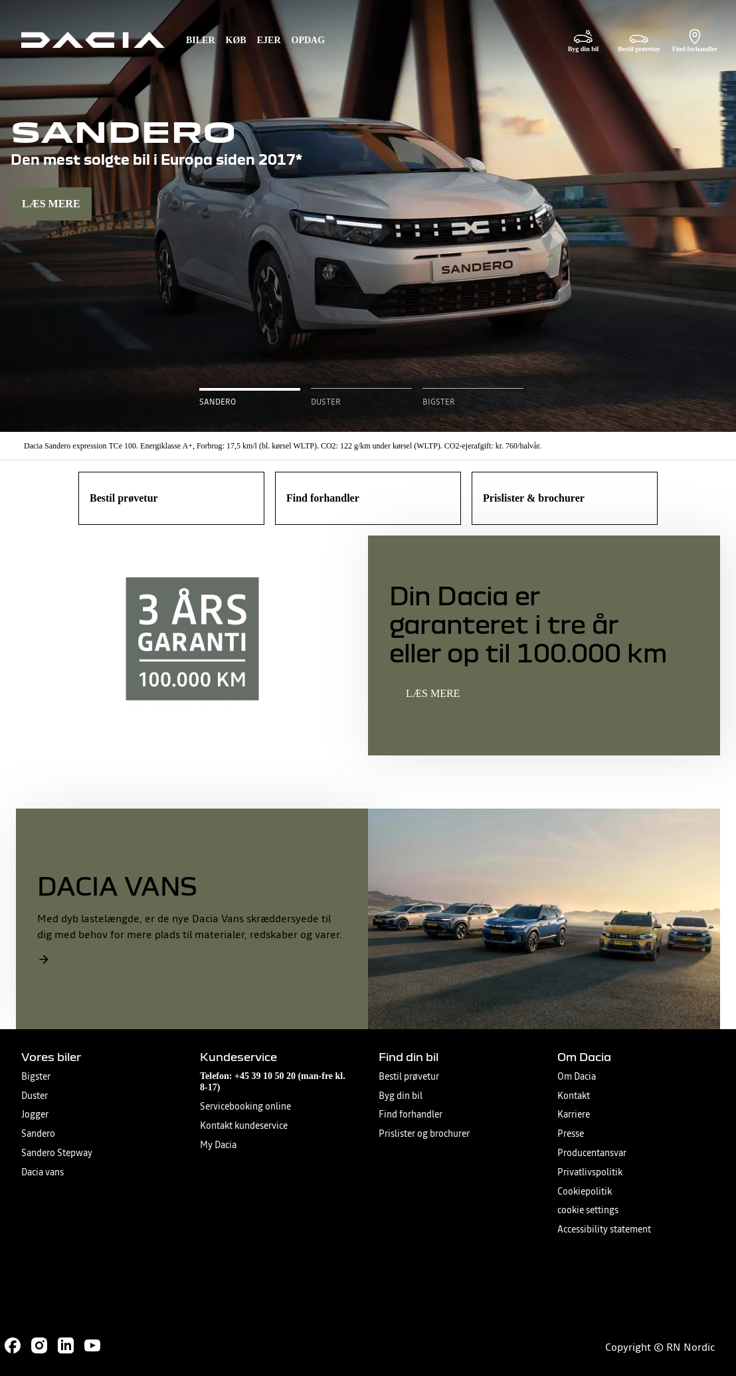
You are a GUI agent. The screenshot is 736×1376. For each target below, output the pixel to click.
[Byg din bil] (583, 40)
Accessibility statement (604, 1229)
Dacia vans (42, 1172)
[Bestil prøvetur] (639, 40)
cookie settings (587, 1210)
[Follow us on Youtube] (92, 1345)
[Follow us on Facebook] (13, 1345)
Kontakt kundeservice (244, 1125)
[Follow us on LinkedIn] (66, 1345)
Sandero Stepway (56, 1153)
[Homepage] (93, 40)
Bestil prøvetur (409, 1076)
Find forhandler (410, 1114)
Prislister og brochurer (424, 1133)
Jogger (34, 1114)
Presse (570, 1133)
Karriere (573, 1114)
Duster (34, 1096)
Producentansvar (591, 1153)
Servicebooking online (245, 1106)
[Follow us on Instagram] (39, 1345)
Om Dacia (576, 1076)
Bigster (35, 1076)
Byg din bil (400, 1096)
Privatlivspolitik (589, 1172)
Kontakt (573, 1096)
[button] (250, 398)
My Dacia (218, 1145)
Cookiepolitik (584, 1191)
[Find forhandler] (695, 40)
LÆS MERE (51, 203)
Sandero (38, 1133)
